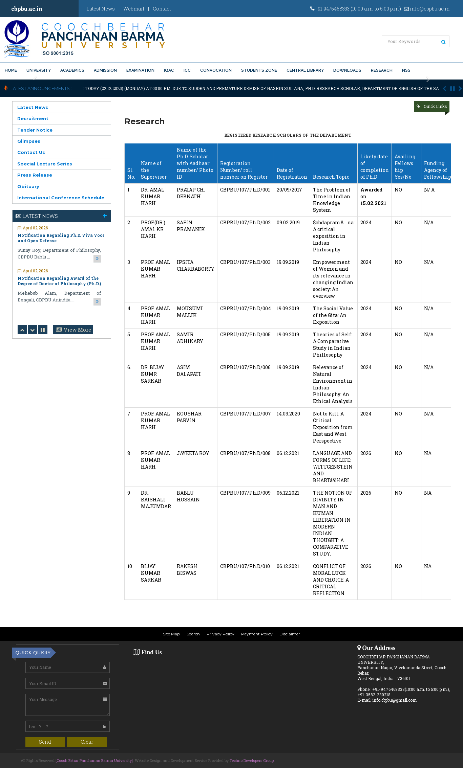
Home (11, 70)
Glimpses (28, 141)
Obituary (28, 186)
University (38, 70)
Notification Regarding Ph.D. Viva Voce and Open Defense (61, 237)
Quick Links (435, 106)
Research (382, 70)
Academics (72, 70)
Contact (162, 8)
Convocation (216, 70)
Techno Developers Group (252, 760)
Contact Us (31, 152)
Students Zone (259, 70)
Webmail (133, 8)
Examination (140, 70)
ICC (187, 70)
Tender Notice (34, 130)
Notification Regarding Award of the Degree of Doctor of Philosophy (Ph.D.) (59, 280)
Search (193, 634)
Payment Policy (257, 634)
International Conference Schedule (60, 197)
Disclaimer (289, 634)
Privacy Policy (220, 634)
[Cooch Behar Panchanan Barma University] (94, 760)
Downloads (347, 70)
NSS (406, 70)
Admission (105, 70)
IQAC (169, 70)
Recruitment (32, 118)
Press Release (34, 175)
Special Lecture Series (44, 163)
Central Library (305, 70)
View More (77, 329)
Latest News (100, 8)
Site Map (171, 634)
